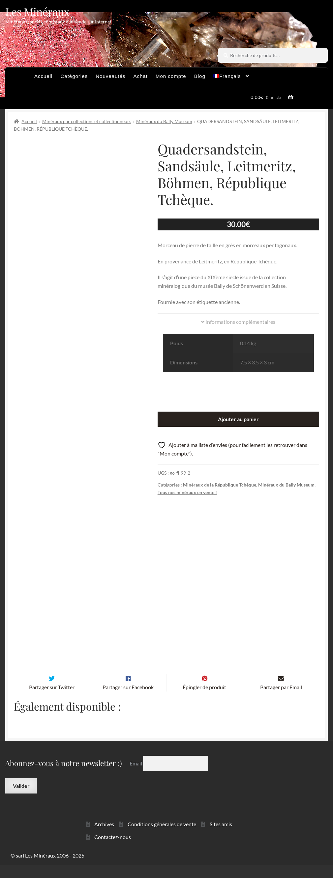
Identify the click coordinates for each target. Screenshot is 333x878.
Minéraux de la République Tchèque (219, 485)
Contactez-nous (112, 850)
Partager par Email (281, 700)
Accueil (43, 76)
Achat (140, 76)
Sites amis (221, 837)
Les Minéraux (37, 11)
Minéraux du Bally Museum (164, 121)
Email (136, 776)
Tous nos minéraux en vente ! (187, 492)
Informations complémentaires (238, 322)
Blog (199, 76)
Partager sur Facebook (128, 700)
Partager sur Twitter (52, 700)
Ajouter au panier (238, 419)
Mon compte (171, 76)
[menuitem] (231, 77)
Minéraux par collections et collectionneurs (86, 121)
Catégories (74, 76)
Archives (104, 837)
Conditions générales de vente (162, 837)
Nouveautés (110, 76)
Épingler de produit (204, 700)
